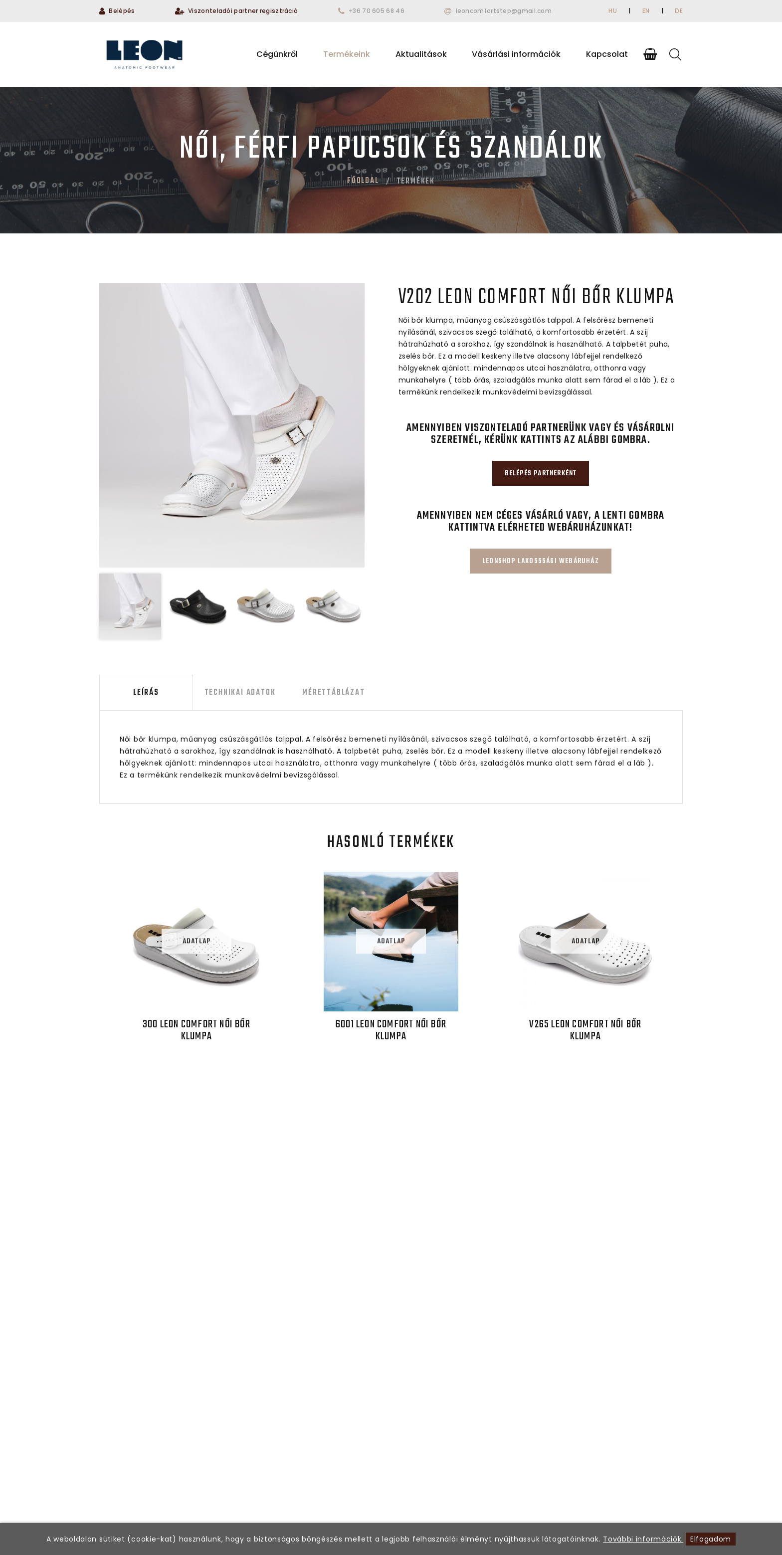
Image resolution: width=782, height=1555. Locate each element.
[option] (232, 425)
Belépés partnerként (541, 473)
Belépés (122, 10)
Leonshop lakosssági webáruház (540, 561)
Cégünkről (277, 54)
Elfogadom (710, 1539)
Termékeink (346, 54)
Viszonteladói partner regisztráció (243, 10)
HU (612, 10)
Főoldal (363, 181)
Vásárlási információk (516, 54)
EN (646, 10)
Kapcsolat (607, 54)
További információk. (643, 1539)
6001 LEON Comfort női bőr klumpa (391, 1030)
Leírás (146, 692)
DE (679, 10)
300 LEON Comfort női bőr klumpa (196, 1030)
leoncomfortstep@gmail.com (504, 10)
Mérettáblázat (333, 692)
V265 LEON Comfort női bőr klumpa (585, 1030)
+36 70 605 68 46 (376, 10)
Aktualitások (421, 54)
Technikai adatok (240, 692)
